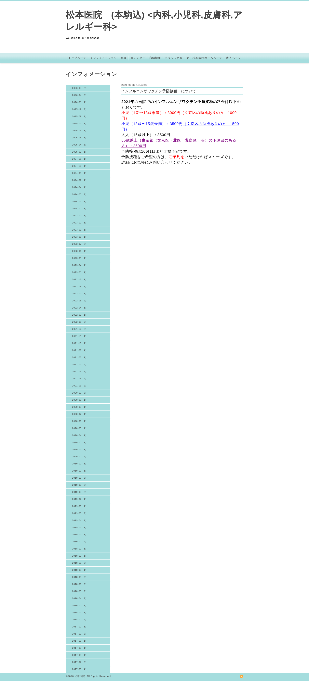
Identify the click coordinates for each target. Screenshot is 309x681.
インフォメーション (103, 57)
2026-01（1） (80, 102)
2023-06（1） (80, 251)
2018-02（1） (80, 612)
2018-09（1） (80, 570)
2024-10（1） (80, 166)
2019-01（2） (80, 541)
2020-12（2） (80, 393)
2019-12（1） (80, 463)
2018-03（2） (80, 605)
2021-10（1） (80, 343)
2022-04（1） (80, 308)
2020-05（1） (80, 428)
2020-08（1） (80, 407)
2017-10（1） (80, 641)
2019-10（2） (80, 478)
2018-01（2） (80, 619)
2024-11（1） (80, 159)
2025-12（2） (80, 109)
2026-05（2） (80, 88)
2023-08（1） (80, 237)
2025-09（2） (80, 116)
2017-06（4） (80, 669)
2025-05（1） (80, 137)
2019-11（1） (80, 471)
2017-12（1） (80, 626)
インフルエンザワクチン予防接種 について (158, 91)
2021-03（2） (80, 386)
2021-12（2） (80, 329)
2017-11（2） (80, 634)
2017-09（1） (80, 648)
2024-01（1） (80, 208)
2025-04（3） (80, 145)
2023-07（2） (80, 244)
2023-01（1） (80, 272)
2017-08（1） (80, 655)
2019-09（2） (80, 485)
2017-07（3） (80, 662)
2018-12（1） (80, 549)
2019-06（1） (80, 506)
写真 (124, 57)
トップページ (77, 57)
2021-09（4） (80, 350)
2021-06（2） (80, 371)
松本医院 (80, 676)
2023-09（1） (80, 230)
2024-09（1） (80, 173)
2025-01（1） (80, 152)
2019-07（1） (80, 499)
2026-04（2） (80, 95)
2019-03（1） (80, 527)
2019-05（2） (80, 513)
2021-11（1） (80, 336)
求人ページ (233, 57)
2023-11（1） (80, 222)
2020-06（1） (80, 421)
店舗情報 (155, 57)
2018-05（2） (80, 591)
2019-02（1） (80, 534)
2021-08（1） (80, 357)
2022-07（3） (80, 293)
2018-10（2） (80, 563)
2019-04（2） (80, 520)
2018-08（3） (80, 577)
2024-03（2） (80, 194)
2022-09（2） (80, 286)
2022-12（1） (80, 279)
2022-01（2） (80, 322)
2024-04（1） (80, 187)
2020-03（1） (80, 442)
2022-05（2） (80, 300)
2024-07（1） (80, 180)
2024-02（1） (80, 201)
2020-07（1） (80, 414)
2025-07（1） (80, 123)
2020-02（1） (80, 449)
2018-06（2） (80, 584)
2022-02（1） (80, 315)
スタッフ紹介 (174, 57)
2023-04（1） (80, 265)
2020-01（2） (80, 456)
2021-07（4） (80, 364)
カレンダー (137, 57)
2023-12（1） (80, 215)
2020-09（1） (80, 400)
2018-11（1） (80, 556)
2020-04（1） (80, 435)
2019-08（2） (80, 492)
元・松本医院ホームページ (204, 57)
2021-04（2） (80, 378)
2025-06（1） (80, 130)
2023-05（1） (80, 258)
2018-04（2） (80, 598)
